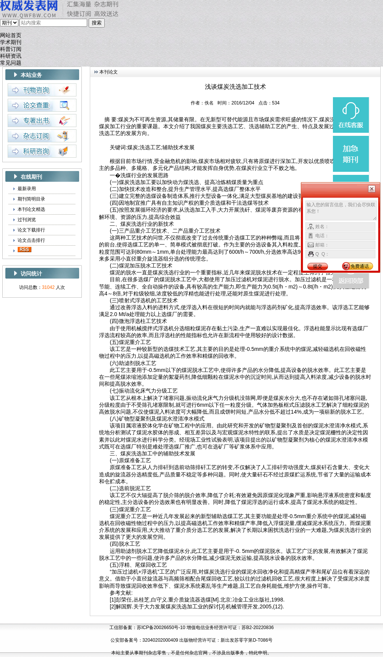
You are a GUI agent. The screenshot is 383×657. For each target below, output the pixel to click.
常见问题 (10, 63)
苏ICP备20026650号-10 (161, 627)
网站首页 (10, 35)
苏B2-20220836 (258, 627)
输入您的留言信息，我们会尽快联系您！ (341, 210)
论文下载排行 (31, 230)
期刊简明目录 (31, 199)
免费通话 (360, 266)
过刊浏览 (27, 219)
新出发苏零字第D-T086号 (247, 640)
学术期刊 (10, 42)
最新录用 (27, 188)
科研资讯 (10, 56)
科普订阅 (10, 49)
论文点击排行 (31, 240)
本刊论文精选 (31, 209)
